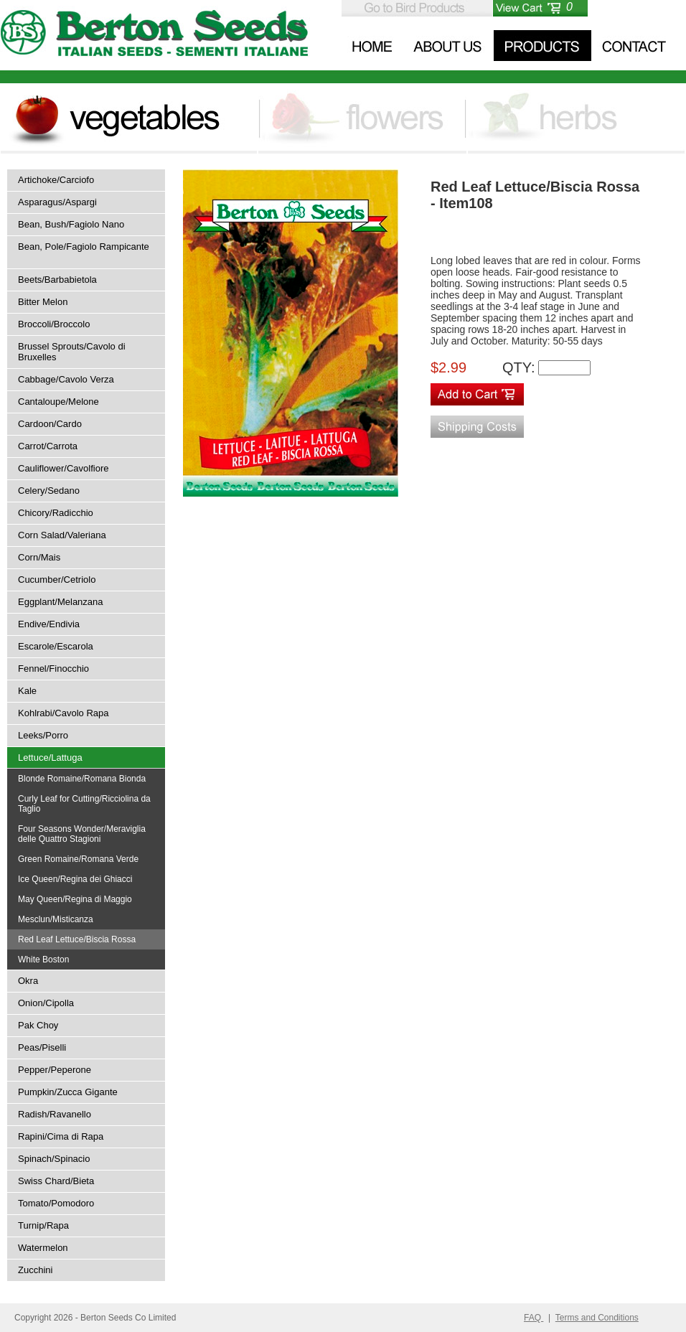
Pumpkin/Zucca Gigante (68, 1092)
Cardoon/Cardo (50, 423)
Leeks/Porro (43, 735)
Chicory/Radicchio (55, 512)
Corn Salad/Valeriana (62, 535)
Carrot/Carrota (47, 446)
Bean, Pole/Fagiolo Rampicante (83, 246)
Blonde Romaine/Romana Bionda (82, 779)
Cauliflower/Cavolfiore (63, 468)
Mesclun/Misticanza (55, 919)
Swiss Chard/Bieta (56, 1181)
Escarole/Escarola (55, 646)
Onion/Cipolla (46, 1003)
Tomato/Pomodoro (56, 1203)
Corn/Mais (39, 557)
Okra (28, 980)
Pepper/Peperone (54, 1069)
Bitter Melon (42, 301)
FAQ (533, 1318)
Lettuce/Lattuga (50, 757)
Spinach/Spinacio (54, 1158)
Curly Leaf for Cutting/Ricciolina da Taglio (84, 804)
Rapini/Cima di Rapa (60, 1136)
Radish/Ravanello (54, 1114)
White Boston (43, 960)
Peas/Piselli (42, 1047)
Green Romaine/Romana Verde (78, 859)
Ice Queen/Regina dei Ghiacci (75, 879)
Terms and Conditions (597, 1318)
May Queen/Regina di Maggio (75, 899)
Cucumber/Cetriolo (56, 579)
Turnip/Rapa (43, 1225)
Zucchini (35, 1270)
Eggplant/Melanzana (60, 601)
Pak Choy (38, 1025)
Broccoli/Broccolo (54, 324)
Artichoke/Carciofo (56, 179)
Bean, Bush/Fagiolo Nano (71, 224)
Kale (27, 690)
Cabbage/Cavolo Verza (66, 379)
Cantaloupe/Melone (58, 401)
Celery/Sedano (49, 490)
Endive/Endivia (49, 624)
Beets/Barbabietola (57, 279)
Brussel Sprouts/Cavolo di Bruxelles (72, 351)
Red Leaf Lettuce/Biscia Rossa (77, 939)
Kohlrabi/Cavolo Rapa (63, 713)
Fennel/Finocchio (53, 668)
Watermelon (43, 1247)
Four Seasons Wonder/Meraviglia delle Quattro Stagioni (82, 834)
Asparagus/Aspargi (57, 202)
